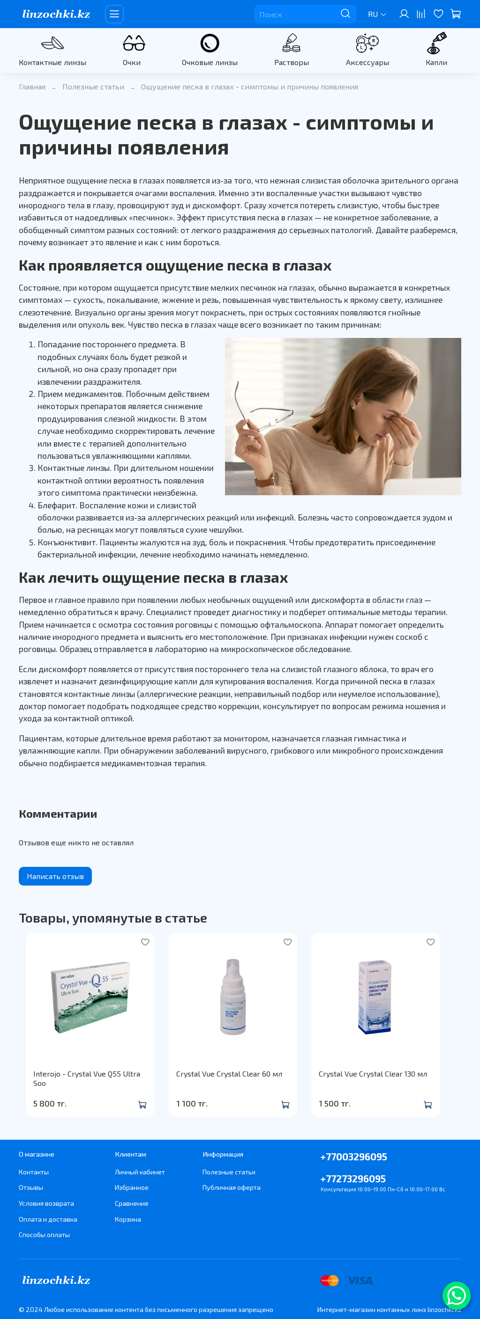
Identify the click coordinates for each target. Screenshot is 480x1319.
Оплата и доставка (48, 1219)
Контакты (34, 1172)
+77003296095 (354, 1156)
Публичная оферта (231, 1187)
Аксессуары (367, 62)
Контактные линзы (52, 62)
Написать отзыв (55, 876)
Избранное (132, 1187)
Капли (436, 62)
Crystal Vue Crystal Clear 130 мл (384, 1082)
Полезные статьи (93, 86)
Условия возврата (46, 1203)
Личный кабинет (140, 1172)
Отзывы (31, 1187)
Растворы (291, 62)
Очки (132, 62)
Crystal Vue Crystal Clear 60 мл (232, 1082)
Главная (32, 86)
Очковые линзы (210, 62)
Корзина (128, 1219)
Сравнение (132, 1203)
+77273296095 (353, 1178)
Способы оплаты (44, 1234)
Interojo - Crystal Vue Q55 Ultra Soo (87, 1082)
